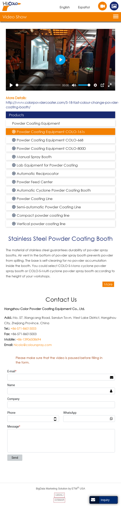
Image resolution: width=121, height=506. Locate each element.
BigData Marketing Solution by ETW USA (60, 488)
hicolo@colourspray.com (33, 345)
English (65, 7)
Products (16, 115)
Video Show (15, 16)
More (108, 284)
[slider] (38, 85)
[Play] (11, 85)
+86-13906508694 (28, 339)
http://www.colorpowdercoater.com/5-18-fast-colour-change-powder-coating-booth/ (62, 104)
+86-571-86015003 (23, 328)
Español (84, 7)
